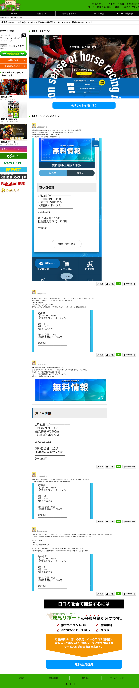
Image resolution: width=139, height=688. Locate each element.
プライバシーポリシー (118, 678)
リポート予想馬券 (125, 13)
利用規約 (85, 678)
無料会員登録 (84, 664)
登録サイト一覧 (69, 13)
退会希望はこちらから (13, 66)
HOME (14, 13)
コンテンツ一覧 (97, 13)
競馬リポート (4, 17)
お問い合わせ (13, 60)
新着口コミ (42, 13)
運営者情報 (53, 678)
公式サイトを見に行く (84, 105)
